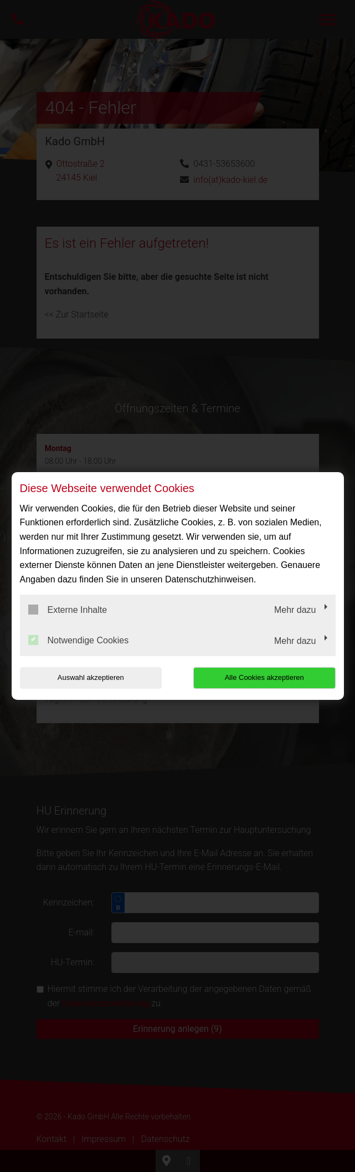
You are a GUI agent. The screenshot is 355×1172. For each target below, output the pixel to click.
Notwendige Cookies (78, 640)
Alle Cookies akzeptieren (264, 677)
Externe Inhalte (67, 610)
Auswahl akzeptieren (91, 677)
